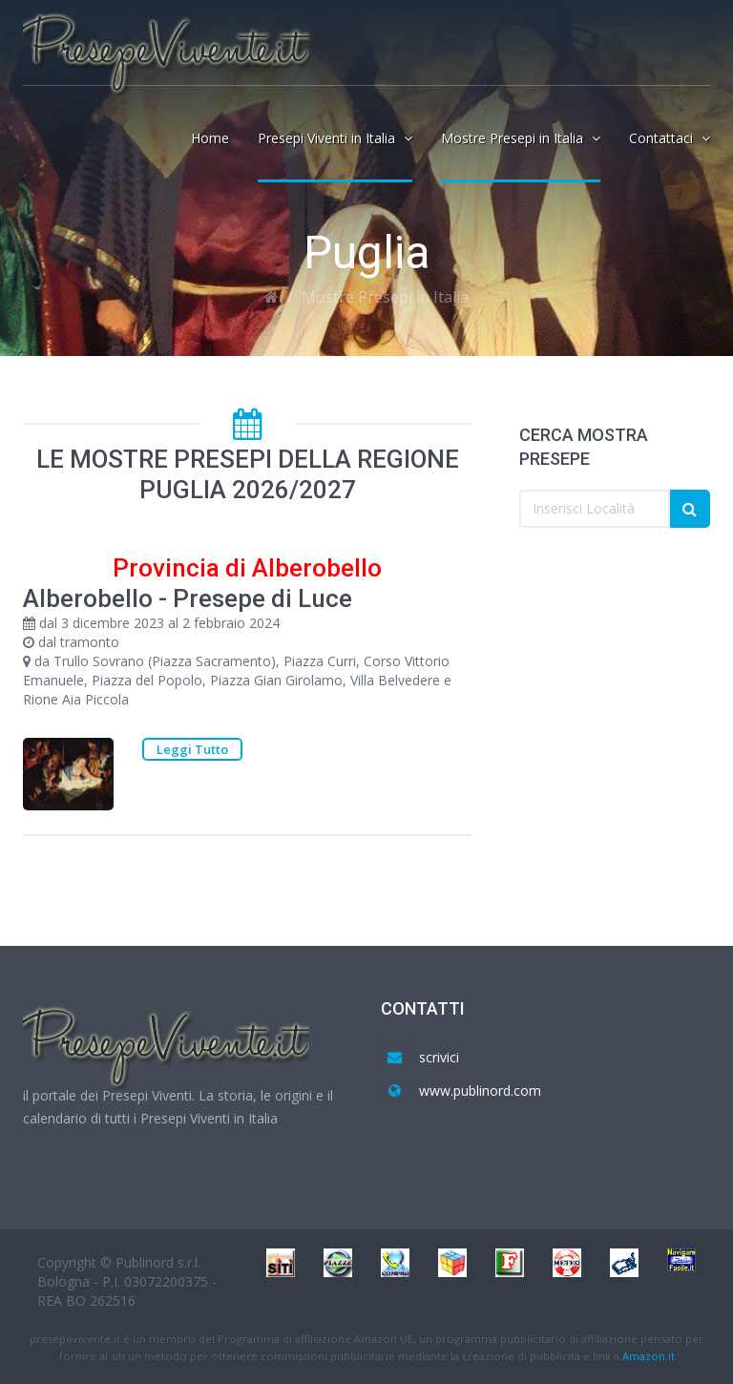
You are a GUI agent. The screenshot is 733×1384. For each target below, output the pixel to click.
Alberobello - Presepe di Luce (187, 598)
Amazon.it (648, 1356)
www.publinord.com (480, 1090)
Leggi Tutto (192, 749)
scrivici (439, 1057)
